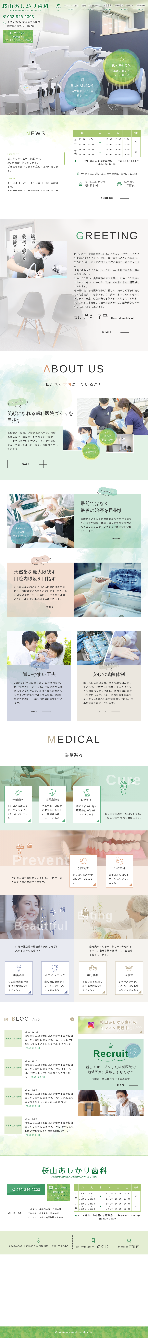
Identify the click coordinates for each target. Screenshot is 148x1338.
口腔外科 (56, 1209)
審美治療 (54, 1213)
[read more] (32, 1048)
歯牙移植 (50, 1217)
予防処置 (32, 1213)
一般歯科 (32, 1209)
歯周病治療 (44, 1209)
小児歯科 (43, 1213)
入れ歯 (60, 1217)
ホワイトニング (35, 1217)
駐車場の (129, 1247)
